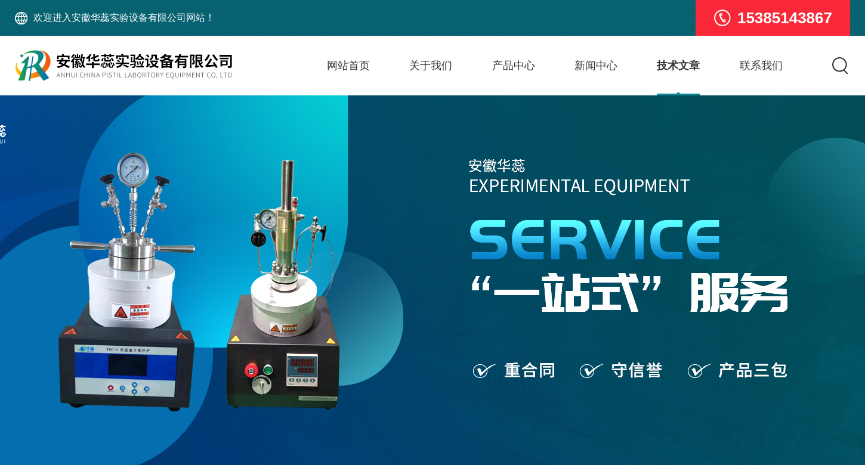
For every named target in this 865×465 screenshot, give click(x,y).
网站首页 (348, 66)
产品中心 (513, 66)
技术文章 (678, 66)
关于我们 (430, 66)
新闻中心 (595, 66)
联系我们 (761, 66)
